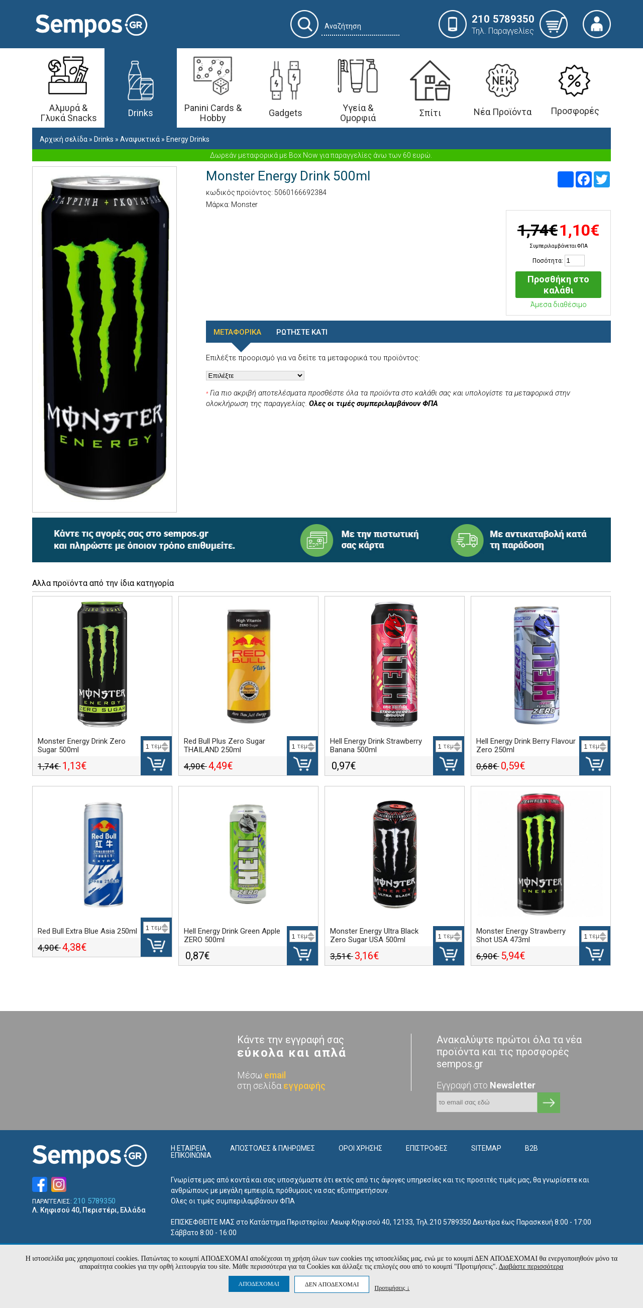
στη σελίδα (281, 1085)
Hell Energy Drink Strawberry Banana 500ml (376, 745)
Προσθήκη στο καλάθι (558, 284)
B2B (531, 1148)
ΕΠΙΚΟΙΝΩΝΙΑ (191, 1155)
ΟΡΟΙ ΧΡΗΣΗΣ (360, 1148)
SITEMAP (486, 1148)
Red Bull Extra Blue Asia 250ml (87, 931)
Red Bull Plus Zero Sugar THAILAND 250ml (224, 745)
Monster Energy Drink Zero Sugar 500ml (82, 745)
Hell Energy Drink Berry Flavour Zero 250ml (526, 745)
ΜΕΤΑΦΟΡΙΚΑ (237, 332)
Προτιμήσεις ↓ (391, 1287)
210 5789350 (94, 1201)
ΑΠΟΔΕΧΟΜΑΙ (259, 1283)
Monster (244, 204)
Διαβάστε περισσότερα (531, 1266)
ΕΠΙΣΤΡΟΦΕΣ (427, 1148)
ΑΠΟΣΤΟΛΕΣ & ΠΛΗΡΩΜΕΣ (272, 1148)
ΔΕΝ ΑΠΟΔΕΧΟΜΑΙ (332, 1284)
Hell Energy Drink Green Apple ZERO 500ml (232, 935)
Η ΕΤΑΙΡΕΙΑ (188, 1148)
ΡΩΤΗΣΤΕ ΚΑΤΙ (302, 332)
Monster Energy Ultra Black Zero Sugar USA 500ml (374, 935)
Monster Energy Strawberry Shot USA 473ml (521, 935)
